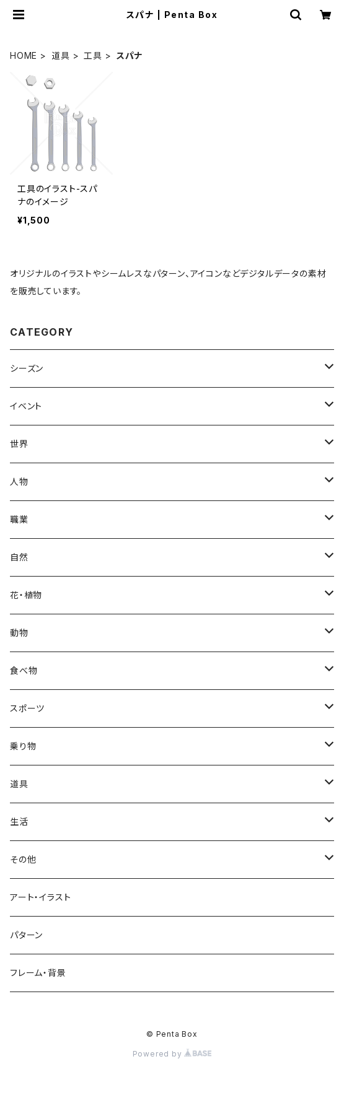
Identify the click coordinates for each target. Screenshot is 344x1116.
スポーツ (27, 708)
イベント (26, 406)
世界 (19, 443)
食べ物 (23, 670)
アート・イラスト (40, 897)
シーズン (26, 368)
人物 (19, 481)
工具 (93, 55)
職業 (19, 519)
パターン (26, 935)
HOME (23, 55)
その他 (23, 859)
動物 (19, 632)
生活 (19, 821)
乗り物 (23, 746)
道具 (60, 55)
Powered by (172, 1053)
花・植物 (26, 595)
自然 (19, 557)
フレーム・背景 (38, 972)
